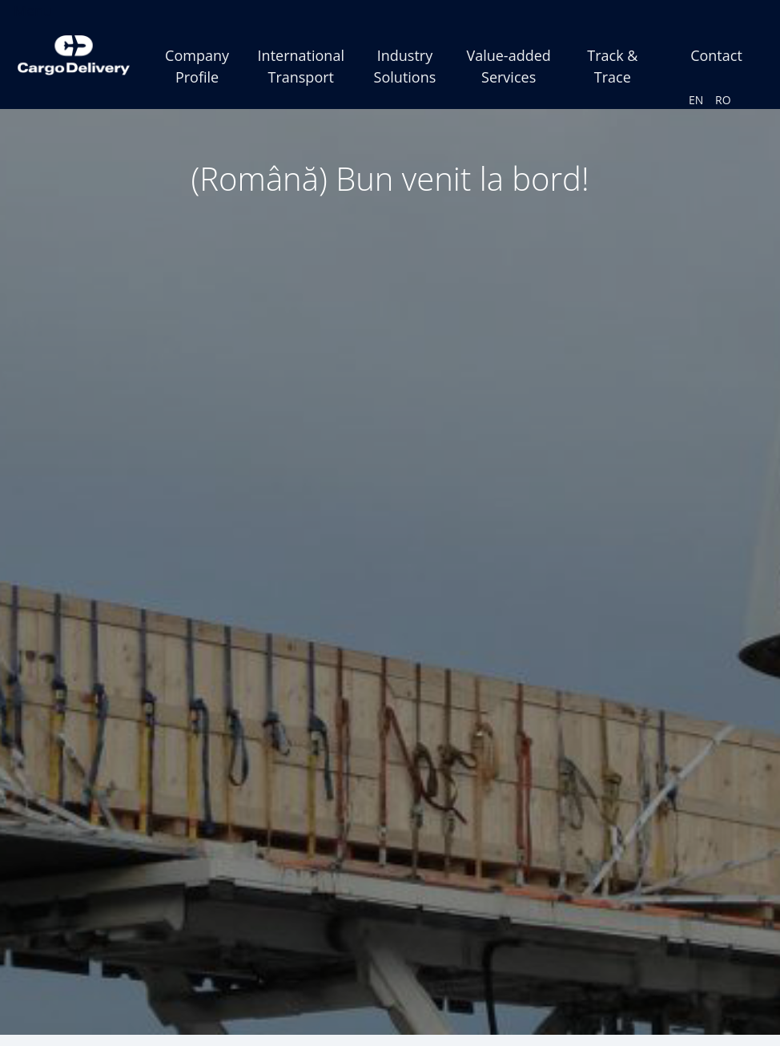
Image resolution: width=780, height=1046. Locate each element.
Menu (33, 10)
